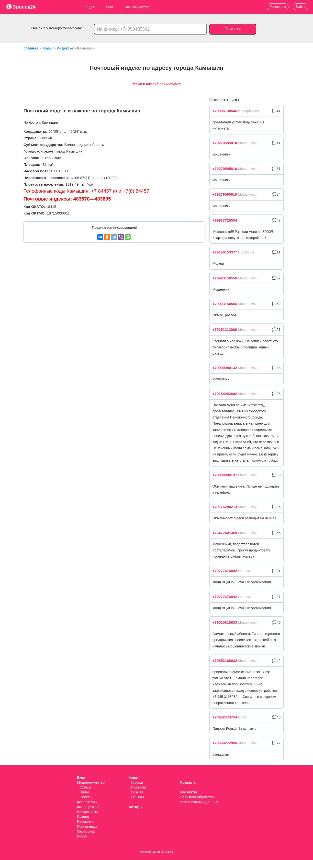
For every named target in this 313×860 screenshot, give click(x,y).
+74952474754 (224, 717)
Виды (84, 792)
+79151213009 (224, 329)
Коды (90, 7)
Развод (83, 816)
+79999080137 (224, 475)
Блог (109, 7)
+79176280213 (224, 507)
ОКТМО (137, 797)
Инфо (82, 836)
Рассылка (85, 821)
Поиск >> (232, 29)
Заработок (86, 831)
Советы (85, 797)
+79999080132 (224, 368)
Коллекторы (87, 802)
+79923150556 (224, 278)
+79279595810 (224, 143)
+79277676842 (224, 571)
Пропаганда (87, 826)
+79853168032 (224, 660)
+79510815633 (224, 622)
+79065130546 (224, 111)
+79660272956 (224, 743)
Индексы (138, 787)
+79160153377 (224, 252)
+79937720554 (224, 220)
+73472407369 (224, 533)
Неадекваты (87, 812)
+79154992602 (224, 394)
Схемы (85, 787)
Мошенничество (91, 782)
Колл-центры (88, 807)
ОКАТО (137, 792)
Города (137, 782)
